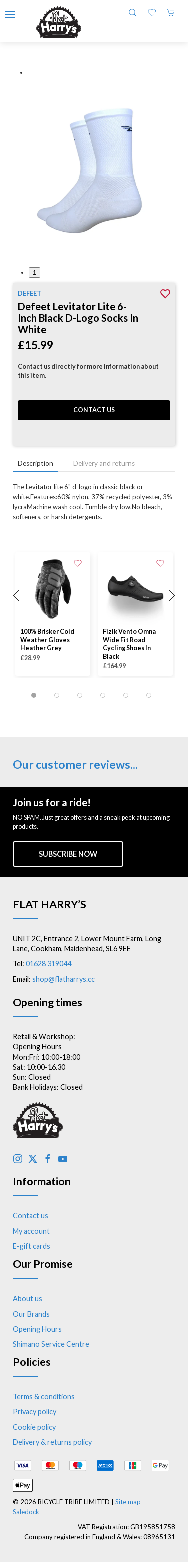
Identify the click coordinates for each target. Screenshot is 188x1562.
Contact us (94, 410)
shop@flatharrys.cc (63, 979)
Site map (128, 1502)
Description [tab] (35, 463)
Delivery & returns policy (52, 1442)
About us (27, 1298)
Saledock (26, 1512)
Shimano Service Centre (51, 1344)
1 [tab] (34, 272)
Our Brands (31, 1314)
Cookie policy (34, 1427)
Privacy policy (34, 1411)
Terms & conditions (44, 1396)
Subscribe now (68, 853)
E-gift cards (31, 1246)
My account (31, 1231)
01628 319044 (48, 963)
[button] (10, 14)
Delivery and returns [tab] (104, 463)
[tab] (33, 695)
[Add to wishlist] (78, 562)
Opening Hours (37, 1329)
